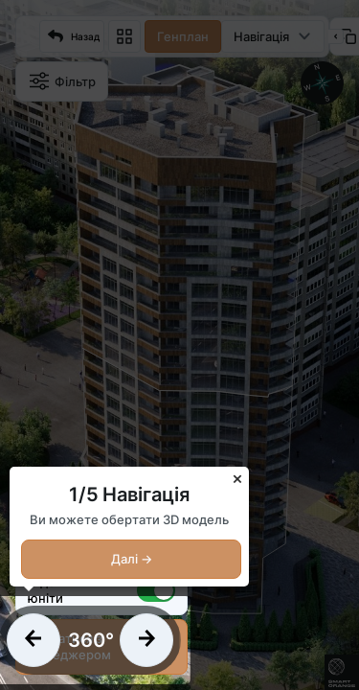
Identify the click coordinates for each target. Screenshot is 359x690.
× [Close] (237, 478)
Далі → (131, 558)
